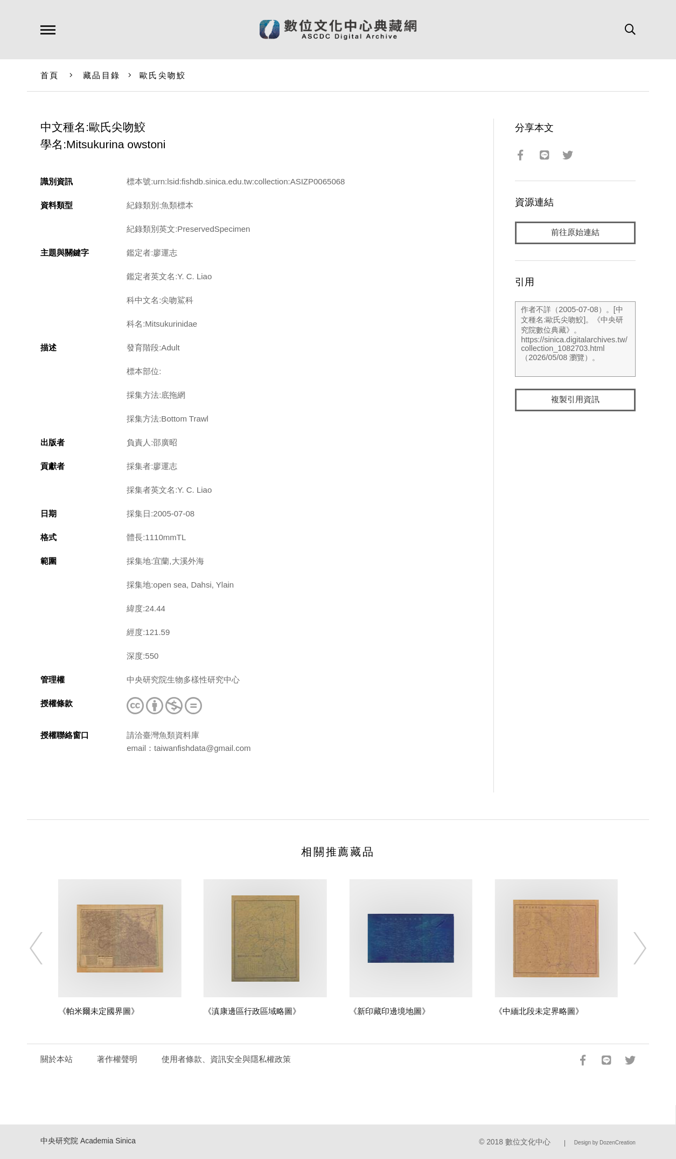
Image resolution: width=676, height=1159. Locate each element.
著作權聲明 (117, 1059)
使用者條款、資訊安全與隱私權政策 (226, 1059)
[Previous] (46, 948)
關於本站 (56, 1059)
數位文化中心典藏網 (338, 29)
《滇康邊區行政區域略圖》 (252, 1011)
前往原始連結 (575, 232)
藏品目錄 (101, 75)
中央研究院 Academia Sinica (88, 1141)
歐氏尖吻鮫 (163, 75)
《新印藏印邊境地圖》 (389, 1011)
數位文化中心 (527, 1142)
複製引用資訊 (575, 399)
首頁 (49, 75)
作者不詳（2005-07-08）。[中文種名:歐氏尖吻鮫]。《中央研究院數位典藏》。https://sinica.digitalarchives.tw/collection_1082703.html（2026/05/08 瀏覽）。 (575, 339)
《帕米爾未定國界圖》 (98, 1011)
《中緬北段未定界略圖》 (538, 1011)
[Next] (630, 948)
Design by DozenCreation (605, 1143)
